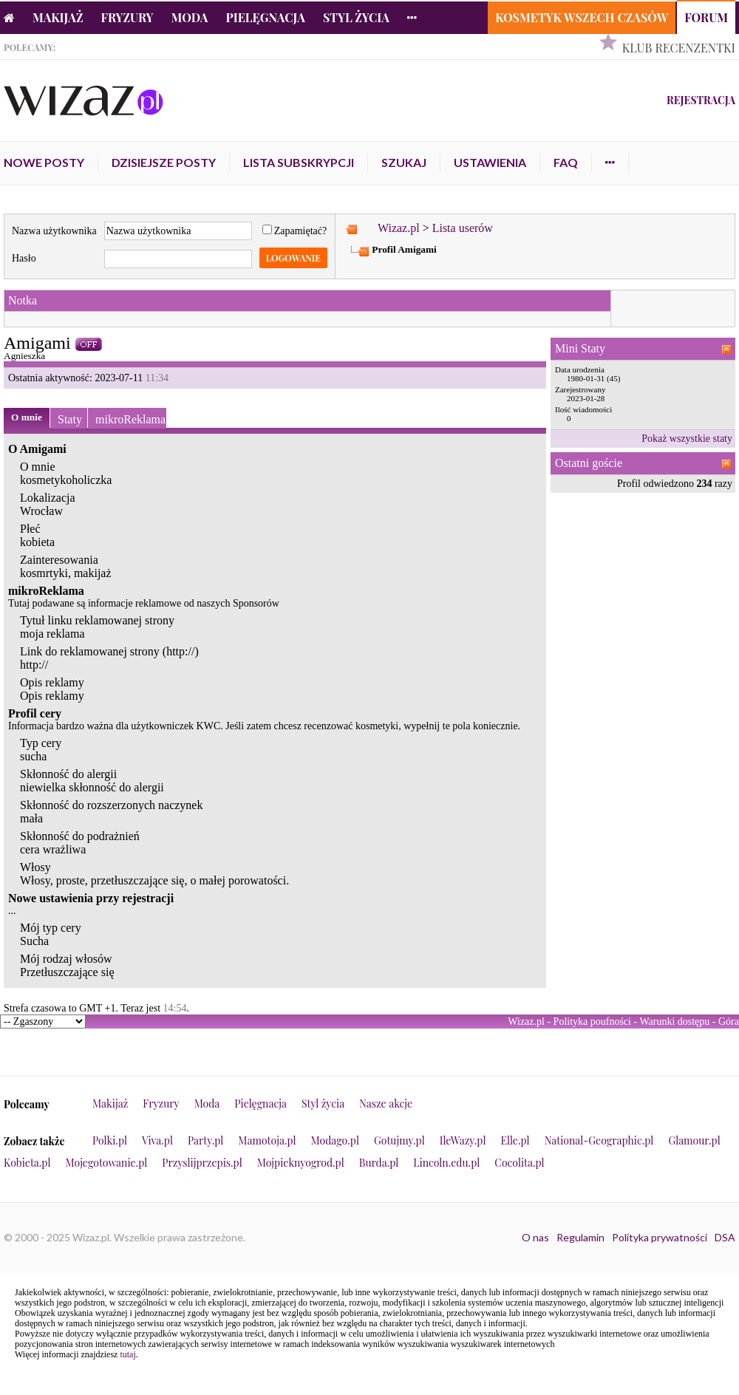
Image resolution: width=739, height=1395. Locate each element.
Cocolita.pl (519, 1163)
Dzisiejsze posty (164, 162)
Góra (728, 1021)
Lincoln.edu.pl (446, 1163)
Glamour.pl (694, 1140)
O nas (535, 1237)
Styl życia (356, 17)
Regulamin (580, 1237)
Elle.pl (514, 1140)
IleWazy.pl (463, 1140)
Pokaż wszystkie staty (686, 438)
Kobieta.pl (27, 1163)
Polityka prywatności (659, 1237)
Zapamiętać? (294, 230)
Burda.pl (379, 1163)
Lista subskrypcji (298, 162)
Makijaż (58, 17)
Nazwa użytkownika (54, 230)
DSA (725, 1237)
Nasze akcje (385, 1103)
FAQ (566, 162)
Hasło (24, 258)
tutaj (127, 1354)
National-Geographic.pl (599, 1140)
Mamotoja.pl (267, 1140)
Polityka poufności (592, 1021)
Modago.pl (335, 1140)
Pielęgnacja (264, 17)
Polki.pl (109, 1140)
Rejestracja (701, 100)
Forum (706, 17)
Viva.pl (157, 1140)
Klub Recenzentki (678, 47)
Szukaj (403, 162)
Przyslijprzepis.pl (202, 1163)
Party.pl (205, 1140)
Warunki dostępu (674, 1021)
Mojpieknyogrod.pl (300, 1163)
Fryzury (127, 17)
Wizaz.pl (399, 228)
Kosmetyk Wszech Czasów (581, 17)
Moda (189, 17)
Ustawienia (490, 162)
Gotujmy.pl (399, 1140)
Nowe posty (44, 162)
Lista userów (462, 228)
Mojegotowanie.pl (107, 1163)
